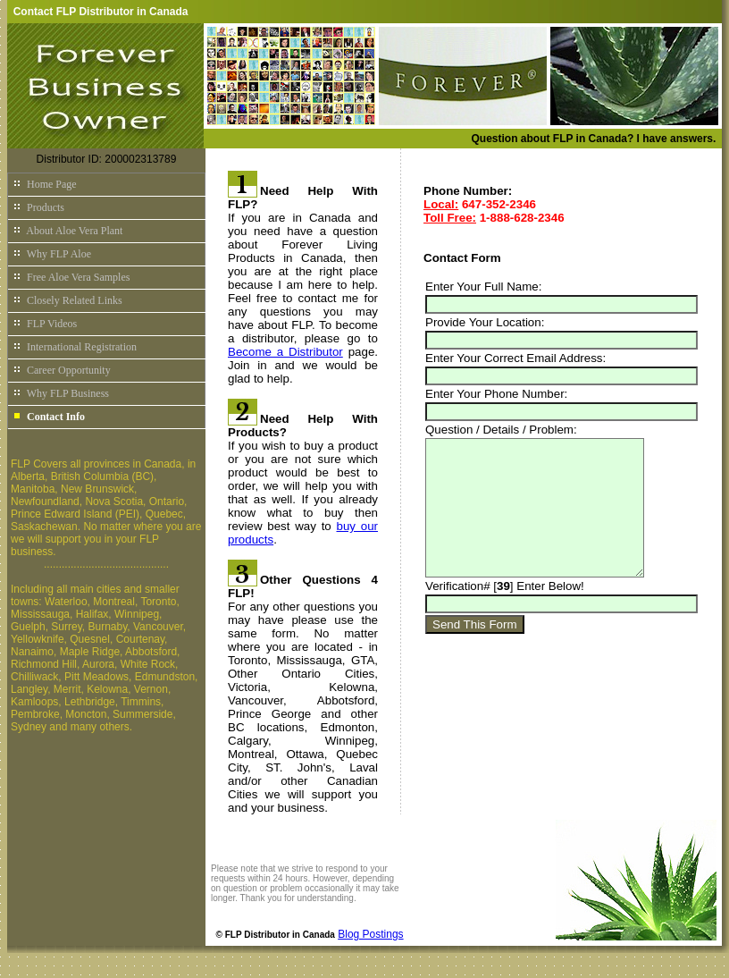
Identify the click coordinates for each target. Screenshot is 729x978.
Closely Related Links (67, 300)
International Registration (75, 347)
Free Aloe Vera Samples (71, 277)
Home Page (45, 184)
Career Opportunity (62, 370)
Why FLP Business (61, 393)
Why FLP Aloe (52, 254)
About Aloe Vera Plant (67, 230)
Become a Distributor (285, 351)
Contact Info (49, 416)
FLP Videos (45, 323)
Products (38, 207)
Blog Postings (370, 934)
